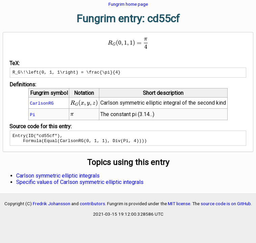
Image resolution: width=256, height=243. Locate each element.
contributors (92, 206)
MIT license (179, 206)
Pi (32, 115)
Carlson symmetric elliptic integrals (58, 179)
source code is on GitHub (226, 206)
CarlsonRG (42, 104)
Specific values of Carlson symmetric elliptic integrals (80, 185)
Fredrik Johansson (51, 206)
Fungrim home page (128, 4)
